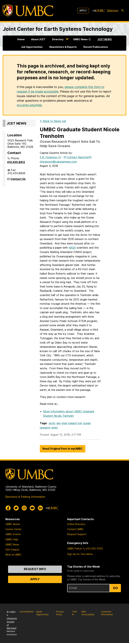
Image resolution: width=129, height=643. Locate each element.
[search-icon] (122, 10)
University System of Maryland (12, 623)
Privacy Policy (60, 613)
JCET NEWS (104, 39)
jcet (80, 423)
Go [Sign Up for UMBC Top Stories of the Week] (115, 588)
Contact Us (18, 179)
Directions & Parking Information (25, 496)
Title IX (74, 613)
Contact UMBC (75, 529)
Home (21, 39)
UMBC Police (74, 548)
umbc (54, 427)
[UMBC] (28, 10)
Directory (57, 39)
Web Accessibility (87, 613)
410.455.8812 (16, 162)
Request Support (76, 534)
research (45, 427)
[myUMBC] (99, 10)
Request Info (35, 569)
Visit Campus (12, 549)
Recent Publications (95, 46)
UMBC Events (12, 534)
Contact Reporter (78, 157)
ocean (87, 423)
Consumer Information (107, 613)
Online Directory (76, 524)
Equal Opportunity (42, 613)
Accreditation (27, 611)
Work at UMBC (13, 554)
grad (64, 423)
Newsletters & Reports (63, 46)
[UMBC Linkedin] (40, 508)
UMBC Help (11, 539)
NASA (72, 247)
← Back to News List (53, 121)
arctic (52, 423)
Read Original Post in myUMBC (62, 448)
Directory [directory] (112, 10)
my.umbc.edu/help (29, 105)
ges (58, 423)
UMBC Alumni (12, 524)
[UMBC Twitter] (16, 508)
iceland (72, 423)
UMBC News (80, 39)
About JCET (38, 39)
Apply (83, 10)
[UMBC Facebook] (8, 508)
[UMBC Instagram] (24, 508)
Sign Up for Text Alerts (80, 554)
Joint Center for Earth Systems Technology (58, 29)
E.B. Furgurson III (50, 157)
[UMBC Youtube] (32, 508)
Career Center (13, 529)
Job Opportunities (32, 46)
